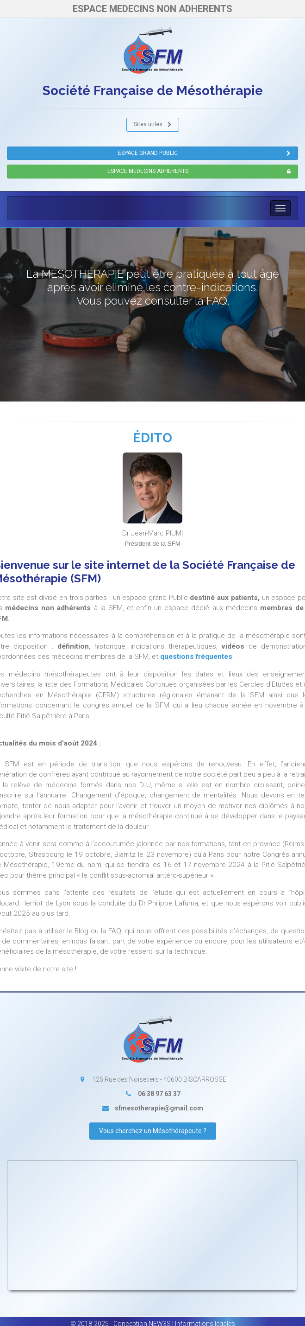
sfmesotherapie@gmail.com (159, 1108)
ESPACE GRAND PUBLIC (204, 153)
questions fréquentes (196, 656)
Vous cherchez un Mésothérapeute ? (152, 1131)
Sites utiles (153, 124)
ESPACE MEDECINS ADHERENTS (199, 171)
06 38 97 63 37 (159, 1093)
